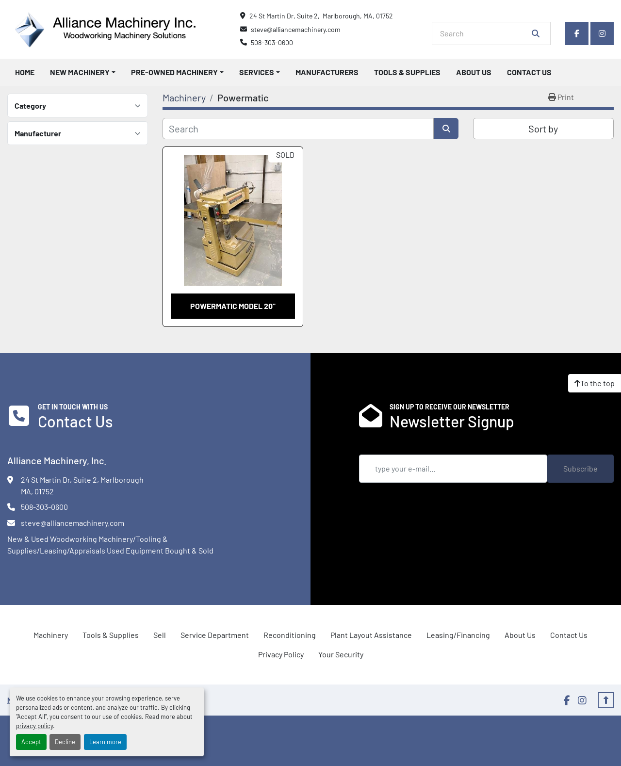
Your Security (340, 654)
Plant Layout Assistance (371, 634)
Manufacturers (327, 72)
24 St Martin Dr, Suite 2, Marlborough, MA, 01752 (321, 16)
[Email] (453, 469)
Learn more (105, 742)
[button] (82, 72)
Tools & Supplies (407, 72)
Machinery (50, 634)
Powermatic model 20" (233, 305)
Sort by (543, 128)
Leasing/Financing (458, 634)
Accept (31, 742)
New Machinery (80, 72)
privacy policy (34, 726)
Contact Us (529, 72)
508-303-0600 (272, 42)
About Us (473, 72)
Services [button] (256, 72)
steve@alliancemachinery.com (296, 29)
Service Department (214, 634)
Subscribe (580, 468)
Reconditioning (289, 634)
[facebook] (576, 33)
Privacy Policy (281, 654)
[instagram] (602, 33)
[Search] (484, 33)
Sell (159, 634)
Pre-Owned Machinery (174, 72)
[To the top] (594, 383)
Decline (65, 742)
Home (24, 72)
